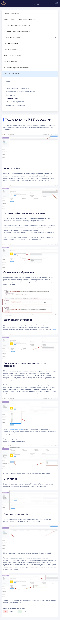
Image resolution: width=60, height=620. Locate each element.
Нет (8, 611)
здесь (54, 329)
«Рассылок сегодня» (15, 429)
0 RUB (36, 4)
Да (22, 611)
